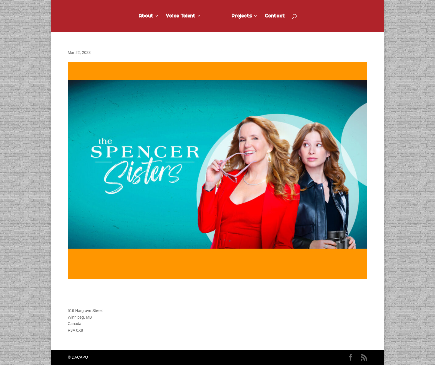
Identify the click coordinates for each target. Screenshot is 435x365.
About (145, 16)
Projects (241, 16)
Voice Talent (180, 16)
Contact (275, 16)
